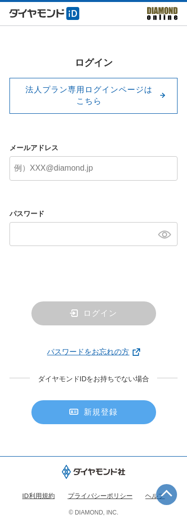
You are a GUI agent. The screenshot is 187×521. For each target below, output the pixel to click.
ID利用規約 (38, 496)
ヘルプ (155, 496)
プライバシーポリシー (100, 496)
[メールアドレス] (93, 168)
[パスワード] (93, 234)
